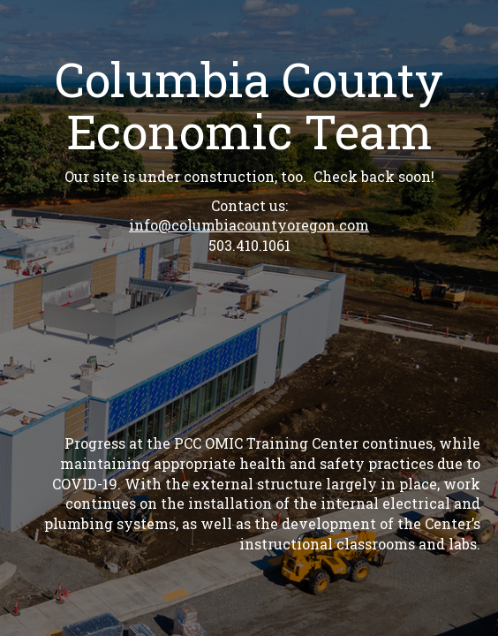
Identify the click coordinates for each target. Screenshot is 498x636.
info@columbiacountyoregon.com (249, 225)
